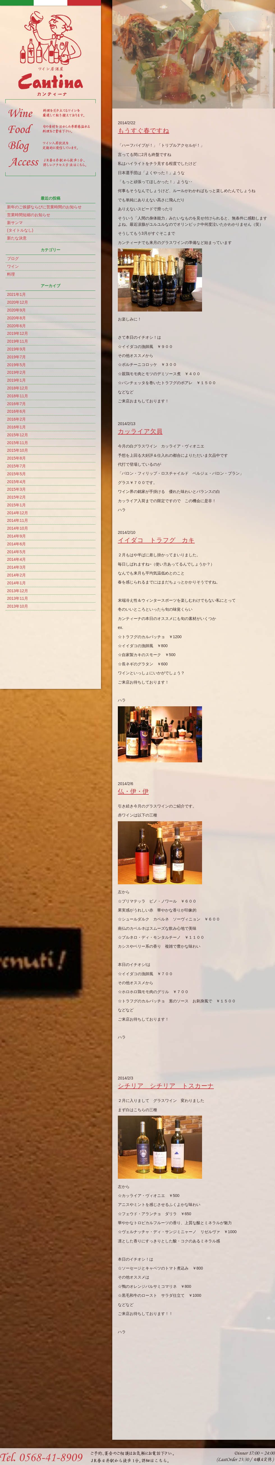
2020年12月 (17, 302)
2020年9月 (16, 310)
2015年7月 (16, 466)
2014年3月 (16, 567)
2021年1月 (16, 294)
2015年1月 (16, 505)
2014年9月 (16, 536)
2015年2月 (16, 497)
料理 (11, 274)
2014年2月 (16, 575)
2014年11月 (17, 520)
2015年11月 (17, 442)
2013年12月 (17, 591)
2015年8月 (16, 458)
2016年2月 (16, 419)
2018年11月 (17, 396)
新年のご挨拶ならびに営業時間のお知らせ (44, 207)
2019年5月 (16, 365)
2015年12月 (17, 435)
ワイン (13, 266)
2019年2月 (16, 372)
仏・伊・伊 (133, 791)
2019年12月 (17, 333)
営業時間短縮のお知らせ (28, 215)
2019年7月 (16, 357)
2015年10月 (17, 450)
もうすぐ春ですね (143, 130)
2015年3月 (16, 489)
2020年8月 (16, 318)
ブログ (13, 258)
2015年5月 (16, 474)
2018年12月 (17, 388)
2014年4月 (16, 559)
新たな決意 (17, 238)
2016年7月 (16, 404)
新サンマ (15, 222)
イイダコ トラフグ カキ (156, 540)
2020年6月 (16, 326)
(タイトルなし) (20, 230)
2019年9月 (16, 349)
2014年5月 (16, 552)
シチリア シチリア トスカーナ (166, 1085)
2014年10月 (17, 528)
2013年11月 (17, 598)
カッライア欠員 (140, 431)
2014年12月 (17, 513)
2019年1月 (16, 380)
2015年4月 (16, 481)
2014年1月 (16, 583)
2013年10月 (17, 606)
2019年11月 (17, 341)
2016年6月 (16, 411)
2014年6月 (16, 544)
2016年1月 (16, 427)
